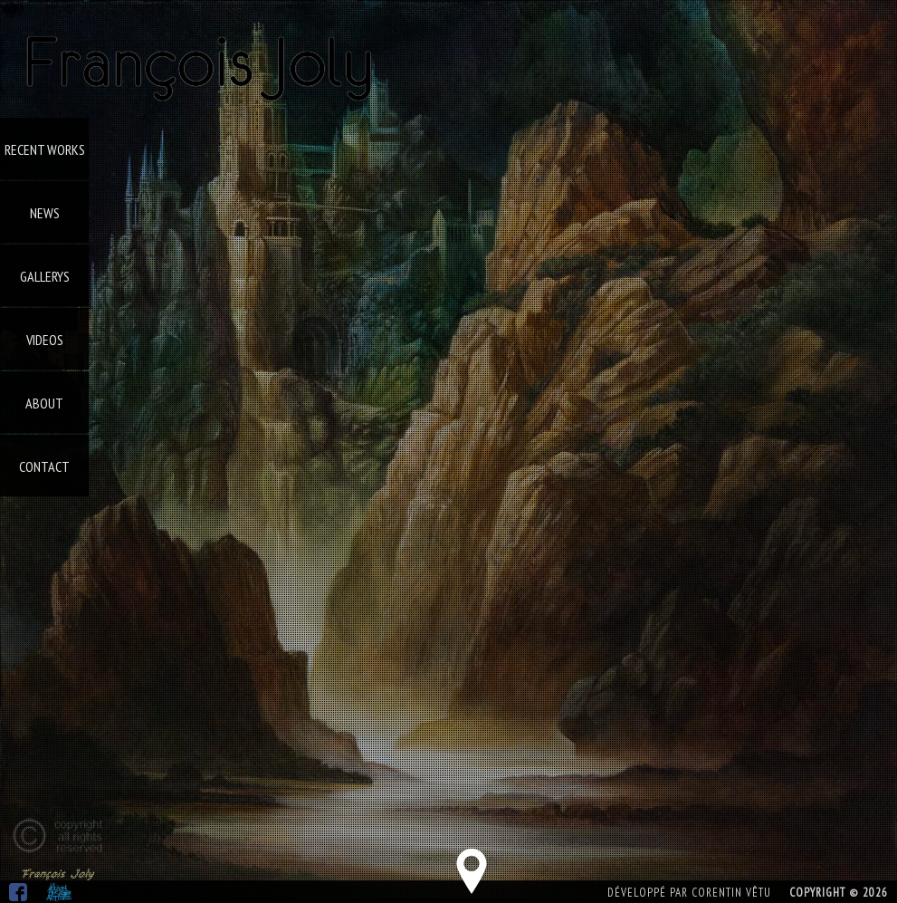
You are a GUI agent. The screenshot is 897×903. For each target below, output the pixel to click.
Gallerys (45, 276)
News (45, 213)
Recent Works (45, 149)
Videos (44, 340)
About (44, 403)
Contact (44, 466)
